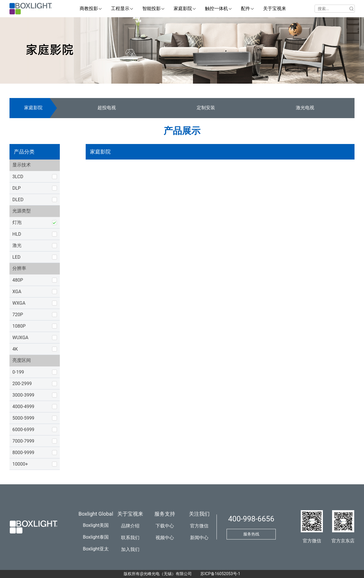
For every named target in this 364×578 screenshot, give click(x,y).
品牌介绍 (130, 526)
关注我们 (199, 514)
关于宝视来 (130, 514)
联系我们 (130, 537)
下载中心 (165, 526)
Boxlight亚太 (96, 549)
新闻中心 (199, 537)
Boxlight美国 (96, 525)
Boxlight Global (95, 514)
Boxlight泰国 (96, 537)
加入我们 (130, 549)
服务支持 (164, 514)
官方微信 (199, 526)
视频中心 (165, 537)
